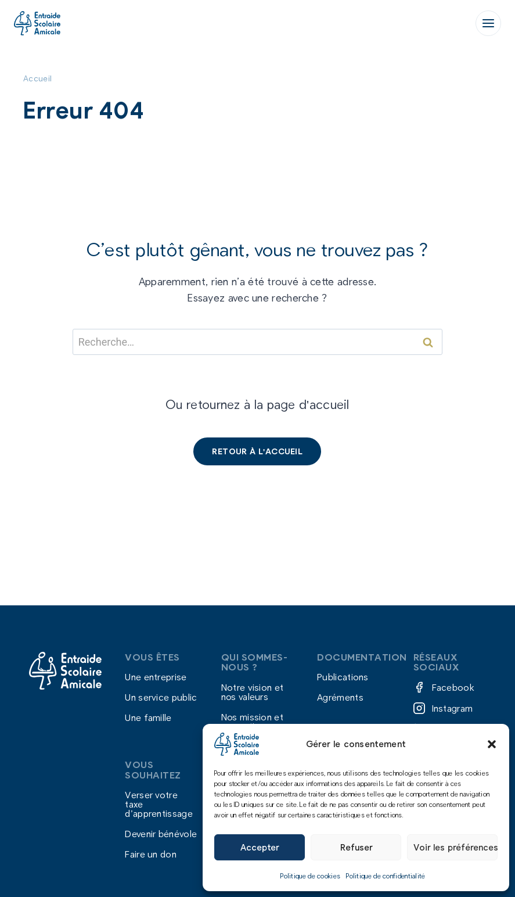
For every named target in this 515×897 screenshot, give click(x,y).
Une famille (148, 717)
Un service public (161, 697)
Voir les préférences (455, 847)
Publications (343, 676)
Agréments (340, 697)
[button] (492, 744)
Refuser (356, 847)
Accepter (259, 847)
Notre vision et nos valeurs (252, 691)
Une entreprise (155, 676)
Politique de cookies (310, 875)
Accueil (37, 78)
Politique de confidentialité (385, 875)
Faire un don (151, 854)
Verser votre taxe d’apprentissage (159, 804)
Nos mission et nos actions (252, 721)
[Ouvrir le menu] (488, 23)
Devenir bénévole (161, 833)
